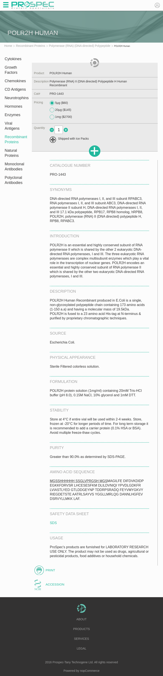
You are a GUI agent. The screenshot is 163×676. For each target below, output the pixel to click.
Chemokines (15, 81)
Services (81, 638)
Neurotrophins (15, 98)
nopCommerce (90, 670)
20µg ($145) (60, 110)
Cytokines (13, 59)
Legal (81, 648)
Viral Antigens (12, 126)
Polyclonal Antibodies (13, 180)
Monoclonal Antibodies (14, 166)
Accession (55, 584)
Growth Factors (11, 70)
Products (81, 629)
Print (50, 570)
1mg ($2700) (61, 117)
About (81, 619)
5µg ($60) (59, 103)
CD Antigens (15, 89)
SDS (53, 523)
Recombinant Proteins (15, 139)
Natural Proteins (12, 153)
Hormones (13, 106)
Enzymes (12, 115)
